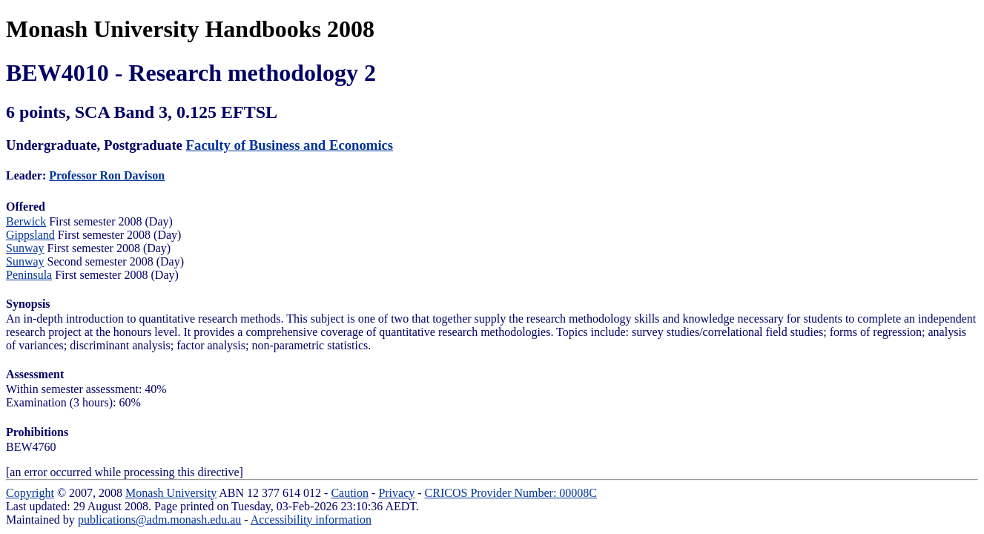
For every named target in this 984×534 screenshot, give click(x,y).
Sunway (25, 248)
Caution (350, 493)
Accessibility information (311, 519)
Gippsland (30, 234)
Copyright (30, 493)
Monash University (171, 493)
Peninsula (29, 274)
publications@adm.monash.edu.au (159, 519)
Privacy (396, 493)
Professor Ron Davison (107, 175)
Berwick (26, 221)
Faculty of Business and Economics (290, 145)
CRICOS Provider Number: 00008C (511, 493)
